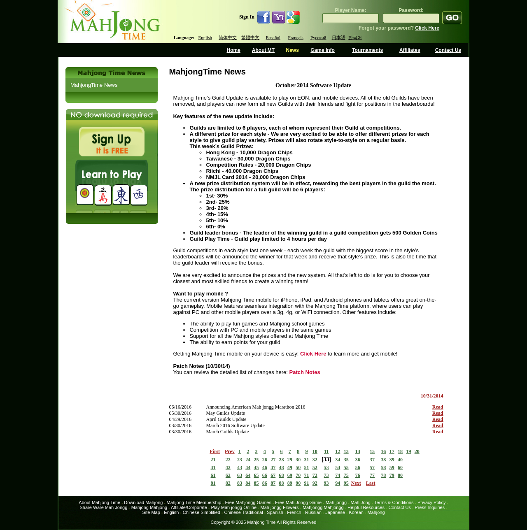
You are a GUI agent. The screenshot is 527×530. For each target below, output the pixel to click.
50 (298, 467)
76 (357, 475)
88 (281, 483)
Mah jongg (336, 502)
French (294, 512)
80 (400, 475)
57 (372, 467)
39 (391, 460)
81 (213, 483)
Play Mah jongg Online (234, 507)
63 (239, 475)
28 (281, 460)
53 (326, 467)
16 (383, 451)
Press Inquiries (430, 507)
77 (372, 475)
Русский (318, 37)
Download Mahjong (143, 502)
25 (256, 460)
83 (239, 483)
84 (247, 483)
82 (228, 483)
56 (357, 467)
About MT (263, 50)
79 (391, 475)
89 (289, 483)
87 (272, 483)
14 (357, 451)
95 (346, 483)
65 (256, 475)
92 (314, 483)
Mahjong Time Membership (194, 502)
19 (408, 451)
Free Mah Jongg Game (298, 502)
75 (346, 475)
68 (281, 475)
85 (256, 483)
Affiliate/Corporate (189, 507)
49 (289, 467)
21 (213, 460)
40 (400, 460)
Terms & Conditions (393, 502)
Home (233, 50)
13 (346, 451)
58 (383, 467)
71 (306, 475)
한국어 (355, 37)
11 (326, 451)
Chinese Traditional (243, 512)
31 (306, 460)
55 (346, 467)
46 (264, 467)
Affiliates (409, 50)
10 (314, 451)
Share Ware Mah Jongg (104, 507)
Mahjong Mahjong (149, 507)
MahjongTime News (93, 85)
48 (281, 467)
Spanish (275, 512)
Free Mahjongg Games (248, 502)
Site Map (151, 512)
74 (337, 475)
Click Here (427, 28)
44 (247, 467)
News (292, 50)
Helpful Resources (366, 507)
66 (264, 475)
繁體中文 (250, 37)
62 (228, 475)
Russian (313, 512)
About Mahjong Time (99, 502)
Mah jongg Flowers (280, 507)
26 (264, 460)
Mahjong (376, 512)
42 (228, 467)
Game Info (322, 50)
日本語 (338, 37)
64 (247, 475)
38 (383, 460)
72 (314, 475)
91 (306, 483)
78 (383, 475)
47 (272, 467)
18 (400, 451)
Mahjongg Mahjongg (323, 507)
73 (326, 475)
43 (239, 467)
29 (289, 460)
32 (314, 460)
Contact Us (448, 50)
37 (372, 460)
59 (391, 467)
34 (337, 460)
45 (256, 467)
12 (337, 451)
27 (272, 460)
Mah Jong (361, 502)
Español (273, 37)
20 (417, 451)
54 (337, 467)
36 (357, 460)
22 (228, 460)
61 (213, 475)
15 (372, 451)
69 (289, 475)
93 (326, 483)
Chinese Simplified (201, 512)
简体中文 (228, 37)
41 (213, 467)
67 (272, 475)
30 (298, 460)
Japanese (335, 512)
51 (306, 467)
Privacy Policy (431, 502)
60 (400, 467)
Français (295, 37)
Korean (356, 512)
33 (326, 459)
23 (239, 460)
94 (337, 483)
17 (391, 451)
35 (346, 460)
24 (247, 460)
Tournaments (367, 50)
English (205, 37)
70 (298, 475)
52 (314, 467)
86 (264, 483)
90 (298, 483)
